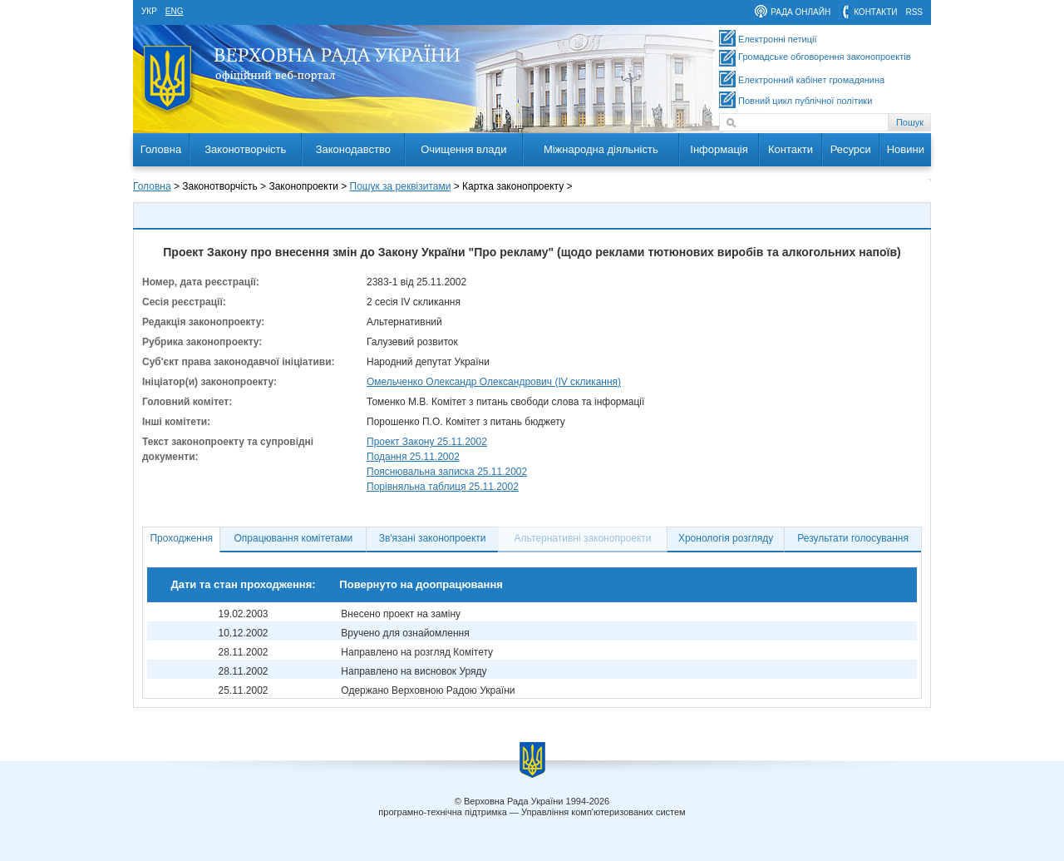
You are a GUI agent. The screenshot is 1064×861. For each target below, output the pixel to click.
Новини (905, 149)
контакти (875, 12)
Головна (160, 149)
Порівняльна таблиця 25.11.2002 (443, 486)
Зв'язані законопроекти (432, 538)
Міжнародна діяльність (601, 149)
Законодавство (353, 149)
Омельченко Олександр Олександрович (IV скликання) (494, 382)
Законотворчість (245, 149)
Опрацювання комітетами (293, 538)
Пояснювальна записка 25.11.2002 (447, 472)
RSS (914, 12)
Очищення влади (463, 149)
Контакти (790, 149)
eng (174, 11)
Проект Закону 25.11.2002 (427, 442)
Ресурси (850, 149)
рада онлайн (800, 12)
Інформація (719, 149)
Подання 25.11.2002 (413, 457)
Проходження (181, 538)
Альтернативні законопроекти (583, 538)
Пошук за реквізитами (400, 186)
